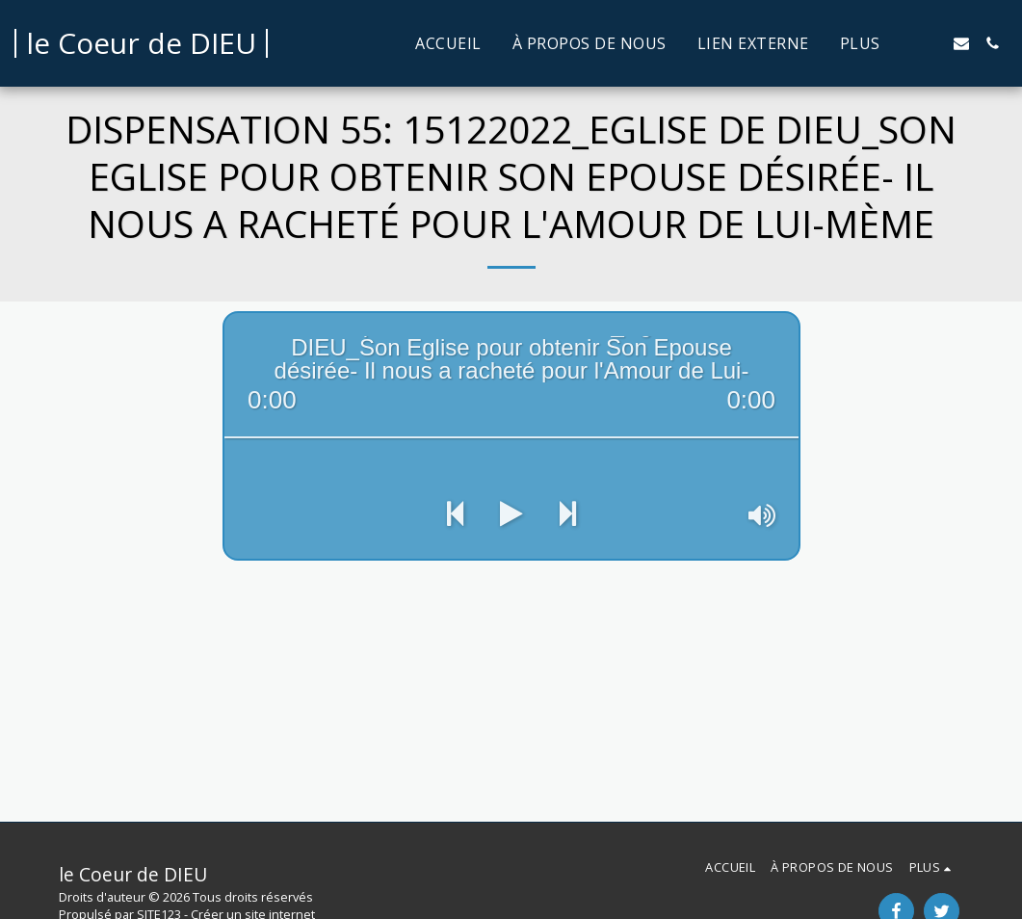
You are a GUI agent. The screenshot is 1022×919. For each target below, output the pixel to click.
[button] (930, 43)
